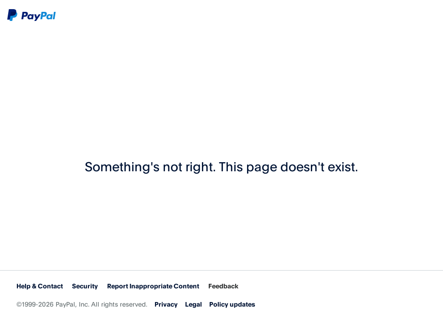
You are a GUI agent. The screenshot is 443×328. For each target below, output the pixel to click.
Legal (193, 304)
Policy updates (232, 304)
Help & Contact (39, 286)
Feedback (223, 286)
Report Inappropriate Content (153, 286)
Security (85, 286)
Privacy (166, 304)
